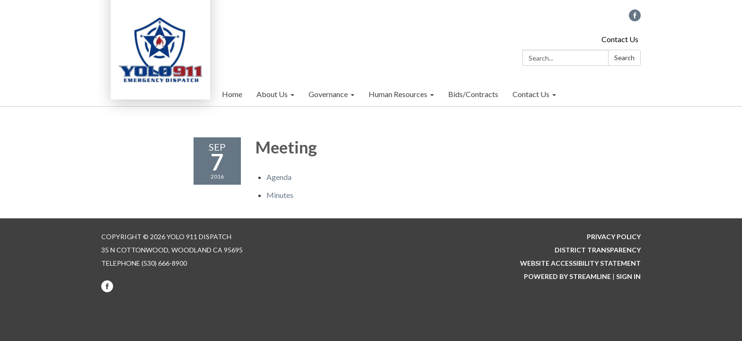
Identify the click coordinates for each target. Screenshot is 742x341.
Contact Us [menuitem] (530, 94)
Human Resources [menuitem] (398, 94)
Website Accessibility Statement (580, 263)
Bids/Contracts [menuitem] (473, 94)
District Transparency (598, 250)
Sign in (628, 276)
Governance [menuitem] (328, 94)
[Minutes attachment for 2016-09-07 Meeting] (279, 194)
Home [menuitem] (232, 94)
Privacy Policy (614, 237)
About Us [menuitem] (272, 94)
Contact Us (619, 39)
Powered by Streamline (567, 276)
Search (624, 58)
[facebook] (635, 18)
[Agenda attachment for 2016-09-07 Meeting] (279, 176)
